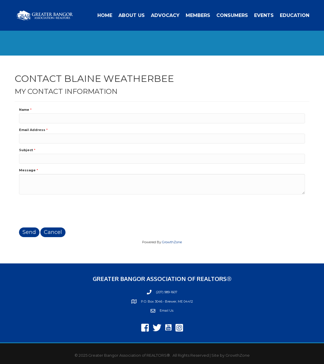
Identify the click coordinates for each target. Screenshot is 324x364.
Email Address (32, 130)
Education (294, 15)
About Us (131, 15)
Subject (26, 150)
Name (24, 110)
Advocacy (165, 15)
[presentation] (63, 210)
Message (27, 170)
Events (264, 15)
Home (104, 15)
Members (198, 15)
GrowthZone (172, 242)
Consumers (232, 15)
